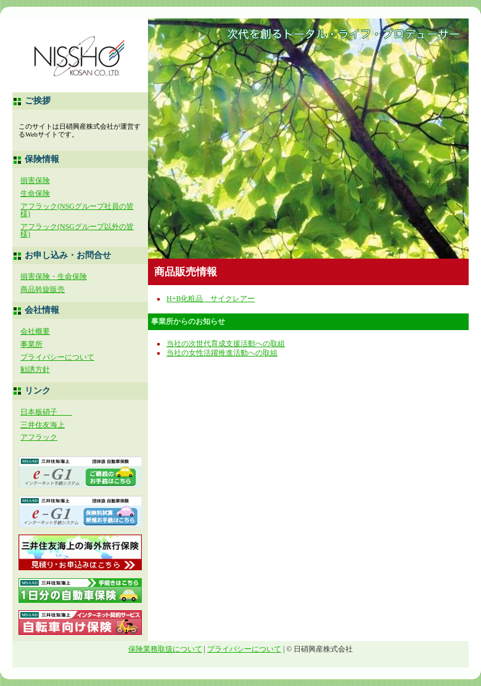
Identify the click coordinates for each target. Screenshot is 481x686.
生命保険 (35, 193)
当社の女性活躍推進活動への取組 (222, 353)
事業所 (31, 344)
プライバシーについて (57, 357)
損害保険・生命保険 (53, 276)
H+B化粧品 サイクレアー (210, 298)
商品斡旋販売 (42, 289)
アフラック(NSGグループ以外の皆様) (77, 230)
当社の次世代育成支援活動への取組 (225, 343)
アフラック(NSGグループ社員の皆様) (77, 210)
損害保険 (35, 180)
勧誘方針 (35, 369)
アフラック (38, 437)
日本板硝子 (46, 412)
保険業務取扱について (165, 649)
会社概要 (35, 331)
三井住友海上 (42, 425)
